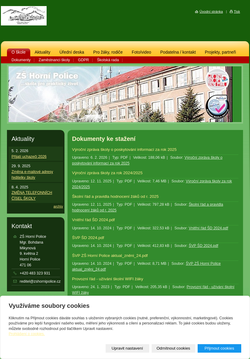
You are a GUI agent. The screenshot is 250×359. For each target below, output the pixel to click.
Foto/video (141, 52)
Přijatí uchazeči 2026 (29, 157)
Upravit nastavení (127, 348)
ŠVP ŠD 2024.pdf (88, 237)
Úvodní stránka (211, 11)
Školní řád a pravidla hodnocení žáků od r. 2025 (115, 196)
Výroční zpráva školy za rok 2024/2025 (107, 173)
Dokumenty (21, 60)
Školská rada (108, 60)
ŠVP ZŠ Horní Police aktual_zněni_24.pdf (110, 255)
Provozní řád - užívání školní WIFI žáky (107, 279)
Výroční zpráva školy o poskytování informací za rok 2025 (124, 149)
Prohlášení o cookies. (27, 334)
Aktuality (43, 52)
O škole (19, 52)
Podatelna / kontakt (178, 52)
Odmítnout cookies (173, 348)
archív (58, 206)
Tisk (237, 11)
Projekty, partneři (220, 52)
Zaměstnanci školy (54, 60)
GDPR (83, 60)
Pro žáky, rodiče (108, 52)
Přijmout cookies (219, 348)
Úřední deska (71, 52)
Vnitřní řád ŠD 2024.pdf (93, 220)
